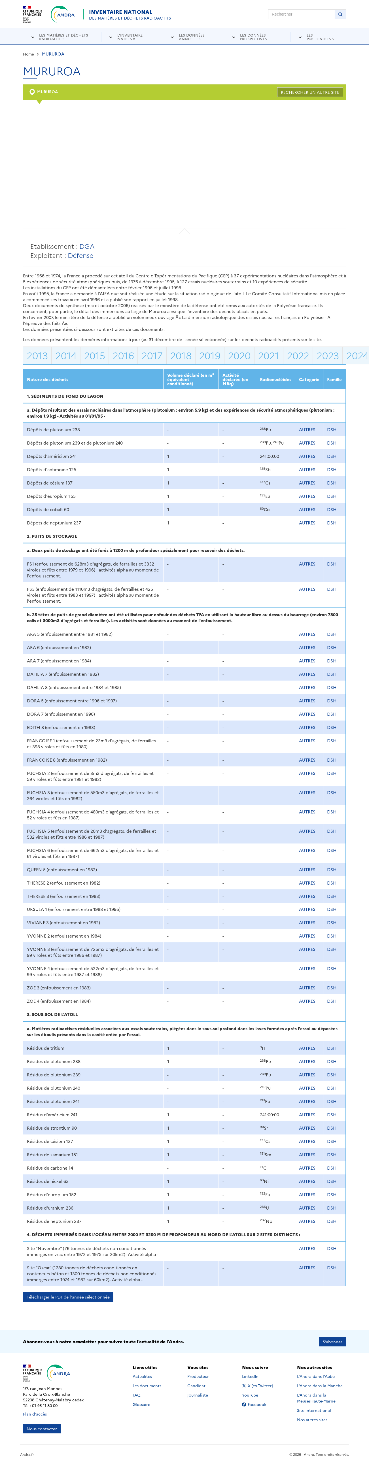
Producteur (198, 1376)
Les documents (147, 1385)
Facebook (258, 1404)
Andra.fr (27, 1454)
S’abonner (332, 1341)
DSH (332, 429)
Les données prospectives (253, 36)
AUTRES (307, 429)
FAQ (137, 1395)
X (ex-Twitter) (258, 1385)
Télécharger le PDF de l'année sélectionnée (68, 1297)
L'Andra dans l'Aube (316, 1376)
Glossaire (141, 1404)
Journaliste (197, 1395)
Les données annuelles (192, 36)
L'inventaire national (130, 36)
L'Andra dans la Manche (320, 1385)
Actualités (142, 1376)
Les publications (320, 36)
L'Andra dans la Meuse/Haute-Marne (316, 1398)
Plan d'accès (35, 1414)
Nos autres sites (312, 1419)
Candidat (196, 1385)
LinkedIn (256, 1376)
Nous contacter (42, 1428)
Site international (314, 1410)
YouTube (256, 1395)
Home (28, 53)
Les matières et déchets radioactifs (63, 36)
